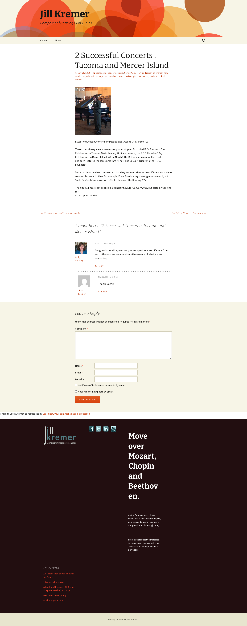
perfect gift (130, 76)
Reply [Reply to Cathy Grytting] (100, 265)
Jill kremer (158, 72)
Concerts (112, 72)
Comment (81, 328)
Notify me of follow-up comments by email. (102, 385)
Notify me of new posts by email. (96, 391)
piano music (142, 76)
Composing (101, 72)
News (126, 72)
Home (58, 40)
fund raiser (146, 72)
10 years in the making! (54, 582)
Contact (44, 40)
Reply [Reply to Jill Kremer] (104, 291)
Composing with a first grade (60, 213)
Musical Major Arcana (53, 600)
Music (120, 72)
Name (79, 365)
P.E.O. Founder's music (113, 76)
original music (88, 76)
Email (79, 372)
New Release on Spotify (54, 595)
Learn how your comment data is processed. (66, 413)
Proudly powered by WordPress (123, 619)
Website (79, 379)
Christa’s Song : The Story (189, 213)
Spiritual (153, 76)
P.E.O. (133, 72)
